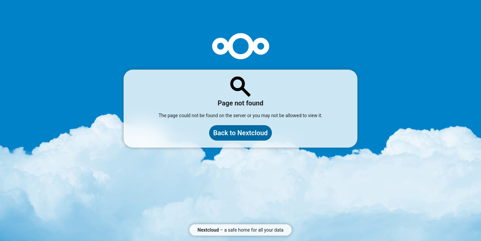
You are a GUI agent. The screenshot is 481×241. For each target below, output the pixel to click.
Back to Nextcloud (240, 133)
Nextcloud (208, 230)
